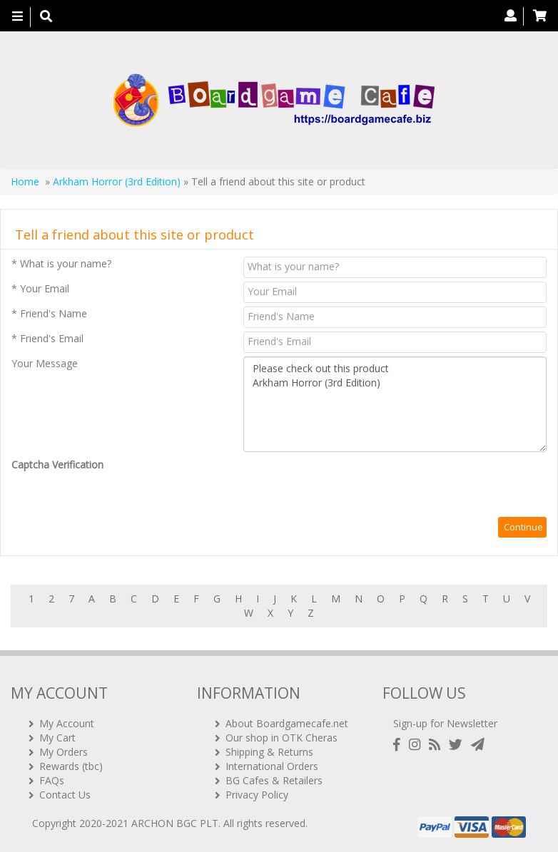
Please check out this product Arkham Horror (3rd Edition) (395, 404)
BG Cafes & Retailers (274, 780)
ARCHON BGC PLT (174, 823)
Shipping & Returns (269, 752)
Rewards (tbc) (71, 766)
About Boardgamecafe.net (286, 723)
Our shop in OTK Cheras (281, 737)
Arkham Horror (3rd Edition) (117, 181)
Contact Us (65, 794)
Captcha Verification (57, 464)
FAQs (51, 780)
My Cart (57, 737)
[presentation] (351, 485)
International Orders (271, 766)
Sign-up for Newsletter (445, 723)
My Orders (63, 752)
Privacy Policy (256, 794)
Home (25, 181)
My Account (66, 723)
